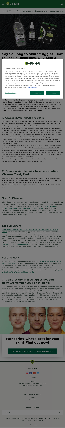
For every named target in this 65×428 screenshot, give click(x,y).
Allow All (53, 93)
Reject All (37, 93)
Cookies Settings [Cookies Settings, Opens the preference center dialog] (10, 93)
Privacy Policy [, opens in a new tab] (32, 87)
